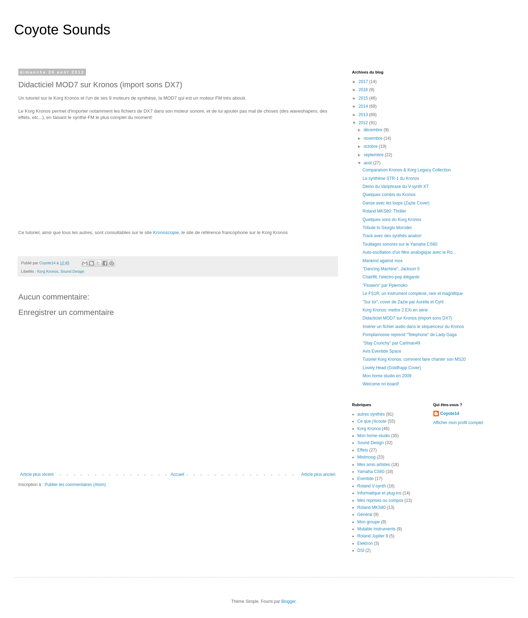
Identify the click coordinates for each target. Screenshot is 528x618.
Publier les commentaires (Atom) (75, 484)
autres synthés (371, 414)
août (368, 162)
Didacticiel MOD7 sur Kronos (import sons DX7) (407, 318)
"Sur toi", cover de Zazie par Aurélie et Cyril (403, 301)
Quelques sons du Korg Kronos (392, 219)
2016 (364, 89)
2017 (364, 81)
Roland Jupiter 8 (372, 536)
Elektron (365, 543)
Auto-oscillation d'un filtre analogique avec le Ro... (409, 252)
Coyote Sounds (62, 29)
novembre (374, 138)
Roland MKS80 (371, 507)
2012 (364, 122)
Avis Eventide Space (382, 351)
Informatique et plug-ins (379, 493)
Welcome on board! (381, 383)
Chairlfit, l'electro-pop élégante (391, 277)
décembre (374, 129)
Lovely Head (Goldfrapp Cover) (392, 367)
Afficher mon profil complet (458, 422)
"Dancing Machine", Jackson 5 (391, 268)
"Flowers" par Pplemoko (385, 285)
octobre (371, 146)
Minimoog (366, 457)
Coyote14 (449, 413)
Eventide (365, 478)
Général (364, 514)
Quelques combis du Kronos (389, 194)
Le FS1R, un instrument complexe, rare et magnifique (413, 293)
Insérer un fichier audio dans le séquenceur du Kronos (413, 326)
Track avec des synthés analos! (392, 235)
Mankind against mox (382, 260)
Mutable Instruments (376, 528)
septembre (374, 154)
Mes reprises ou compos (380, 500)
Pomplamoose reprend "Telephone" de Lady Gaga (410, 334)
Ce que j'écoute (371, 421)
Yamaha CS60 (370, 471)
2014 (364, 106)
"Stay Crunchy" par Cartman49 (391, 343)
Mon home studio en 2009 (387, 375)
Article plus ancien (318, 474)
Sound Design (72, 271)
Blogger (288, 601)
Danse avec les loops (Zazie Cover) (396, 203)
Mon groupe (368, 521)
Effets (362, 450)
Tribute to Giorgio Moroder (387, 227)
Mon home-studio (373, 435)
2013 (364, 114)
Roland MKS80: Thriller (384, 211)
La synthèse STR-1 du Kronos (391, 178)
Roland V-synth (371, 486)
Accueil (177, 474)
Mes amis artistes (373, 464)
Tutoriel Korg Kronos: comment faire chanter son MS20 (414, 359)
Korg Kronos (47, 271)
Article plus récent (37, 474)
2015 (364, 98)
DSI (360, 550)
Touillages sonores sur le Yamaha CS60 (400, 244)
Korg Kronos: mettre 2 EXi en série (395, 310)
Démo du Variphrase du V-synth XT (396, 186)
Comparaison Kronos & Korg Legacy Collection (407, 170)
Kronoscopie (166, 232)
